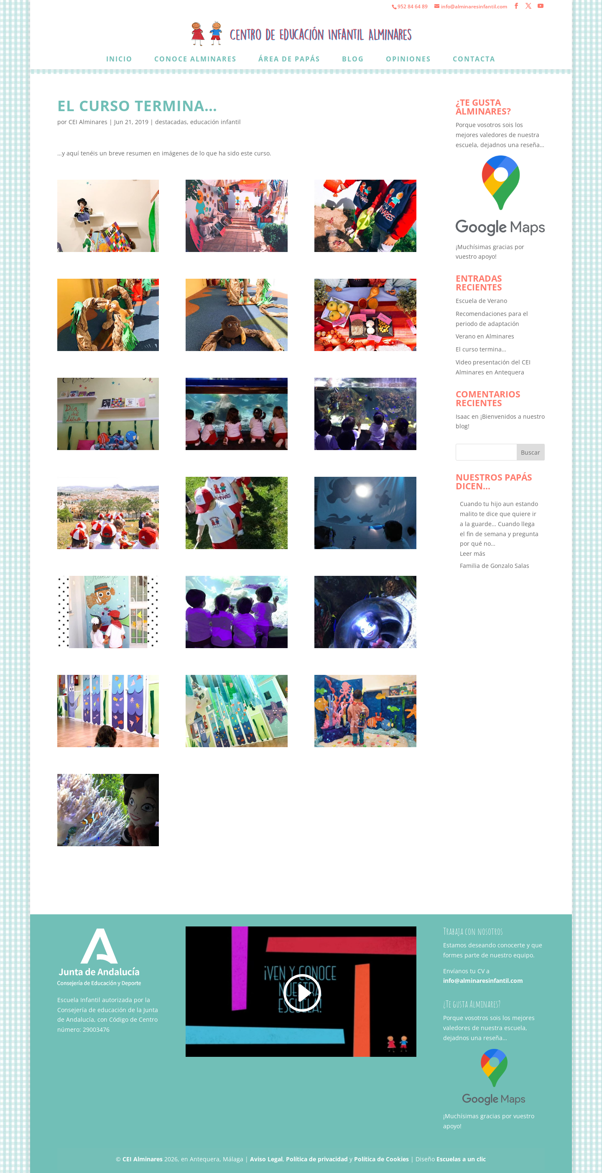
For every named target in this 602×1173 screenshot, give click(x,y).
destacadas (171, 122)
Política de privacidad (317, 1159)
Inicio (119, 60)
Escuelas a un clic (461, 1159)
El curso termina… (481, 349)
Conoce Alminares (195, 60)
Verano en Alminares (485, 336)
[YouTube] (540, 6)
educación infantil (215, 122)
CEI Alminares (88, 122)
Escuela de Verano (481, 301)
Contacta (474, 60)
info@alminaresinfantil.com (483, 981)
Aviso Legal (266, 1159)
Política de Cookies (381, 1159)
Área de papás (289, 60)
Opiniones (408, 60)
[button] (472, 553)
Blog (353, 60)
